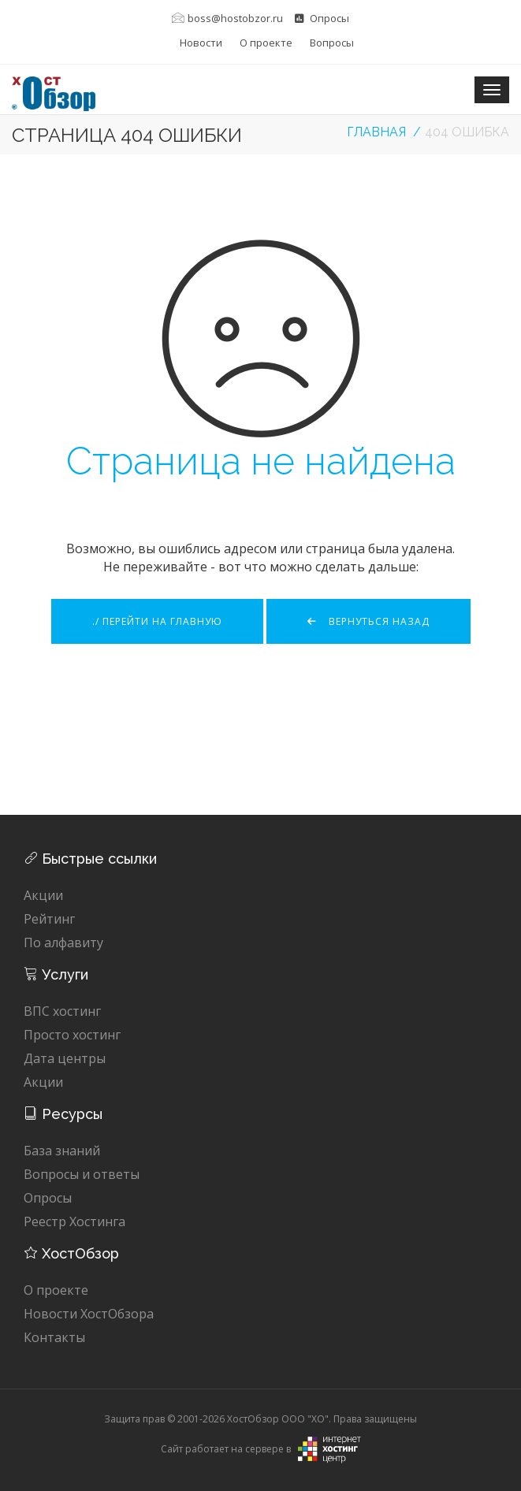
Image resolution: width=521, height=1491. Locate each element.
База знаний (62, 1150)
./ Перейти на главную (157, 621)
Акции (43, 895)
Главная (376, 132)
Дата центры (65, 1058)
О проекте (266, 42)
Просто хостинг (72, 1034)
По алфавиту (63, 942)
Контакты (54, 1337)
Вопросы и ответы (82, 1174)
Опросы (322, 18)
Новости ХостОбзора (89, 1313)
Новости (201, 42)
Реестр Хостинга (74, 1221)
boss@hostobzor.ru (227, 18)
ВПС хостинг (62, 1011)
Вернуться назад (368, 621)
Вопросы (332, 42)
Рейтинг (49, 919)
